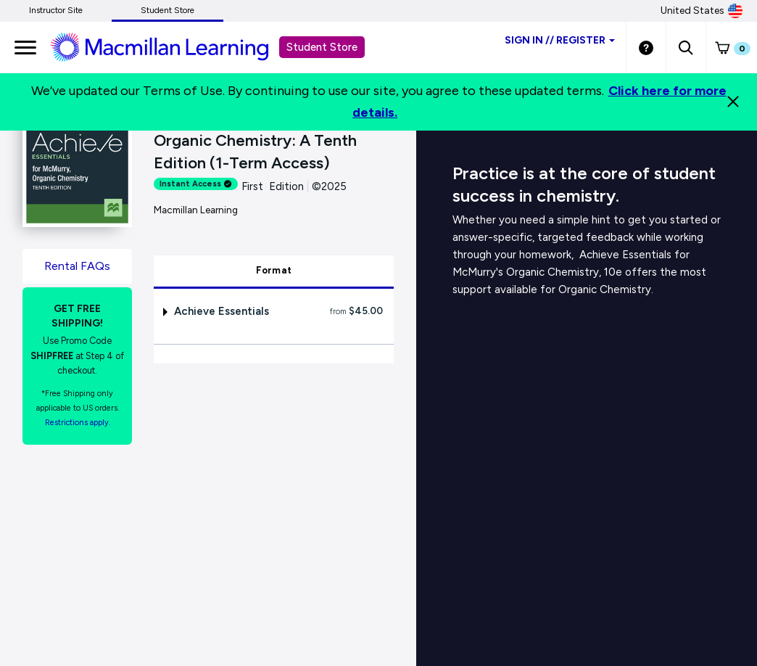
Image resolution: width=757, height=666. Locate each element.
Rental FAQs (77, 266)
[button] (686, 47)
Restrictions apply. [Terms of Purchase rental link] (77, 422)
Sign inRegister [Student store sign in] (560, 40)
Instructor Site (56, 10)
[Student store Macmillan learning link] (170, 46)
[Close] (733, 102)
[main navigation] (25, 47)
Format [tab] (274, 270)
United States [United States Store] (701, 11)
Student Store (167, 10)
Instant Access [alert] (196, 184)
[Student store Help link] (646, 47)
